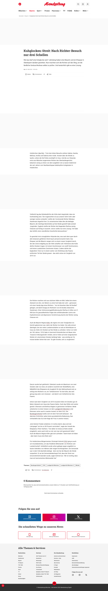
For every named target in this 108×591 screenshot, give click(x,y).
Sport (39, 11)
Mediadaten (57, 569)
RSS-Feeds (38, 562)
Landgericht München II (62, 409)
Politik (69, 11)
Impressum (74, 556)
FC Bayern (20, 562)
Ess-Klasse (38, 567)
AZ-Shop (56, 571)
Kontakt (56, 567)
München (22, 11)
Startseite (21, 16)
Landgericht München (53, 465)
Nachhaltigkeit (21, 578)
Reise (19, 576)
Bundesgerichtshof (36, 414)
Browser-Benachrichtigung (42, 565)
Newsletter (38, 558)
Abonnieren (57, 560)
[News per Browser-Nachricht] (78, 535)
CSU (65, 441)
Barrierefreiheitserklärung (78, 562)
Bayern (32, 11)
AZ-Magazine (57, 574)
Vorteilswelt (39, 569)
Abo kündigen (75, 565)
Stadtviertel (21, 558)
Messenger (38, 560)
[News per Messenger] (29, 535)
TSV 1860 (20, 565)
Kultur (76, 11)
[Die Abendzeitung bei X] (78, 517)
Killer (48, 323)
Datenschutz (75, 560)
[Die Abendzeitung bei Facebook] (29, 517)
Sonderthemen (57, 576)
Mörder (78, 465)
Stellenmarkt (39, 576)
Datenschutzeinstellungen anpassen (80, 567)
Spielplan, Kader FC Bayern (42, 571)
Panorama (55, 11)
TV (64, 11)
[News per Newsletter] (54, 535)
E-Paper (56, 565)
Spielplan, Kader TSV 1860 (42, 574)
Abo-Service (57, 562)
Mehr (85, 11)
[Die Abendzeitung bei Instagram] (54, 517)
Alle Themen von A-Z (41, 556)
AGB (73, 558)
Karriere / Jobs (57, 558)
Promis (47, 11)
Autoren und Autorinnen (59, 556)
